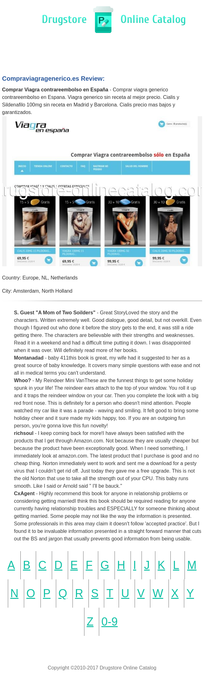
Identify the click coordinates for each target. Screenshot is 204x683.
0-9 (109, 621)
